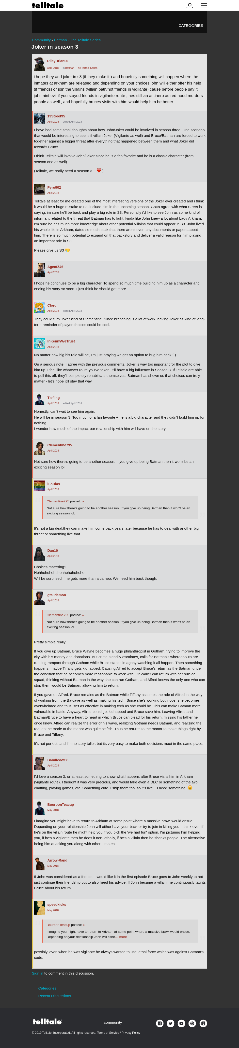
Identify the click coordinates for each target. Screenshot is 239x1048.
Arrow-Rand (57, 860)
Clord (52, 305)
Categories (190, 25)
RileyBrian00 (57, 61)
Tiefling (54, 398)
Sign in (37, 973)
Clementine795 (60, 445)
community (113, 1022)
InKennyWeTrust (61, 341)
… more (121, 937)
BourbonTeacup (61, 805)
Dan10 (53, 550)
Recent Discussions (54, 996)
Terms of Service (108, 1032)
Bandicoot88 (58, 760)
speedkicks (57, 904)
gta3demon (57, 595)
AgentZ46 (56, 267)
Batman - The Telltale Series (81, 68)
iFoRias (54, 484)
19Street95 (56, 116)
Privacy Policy (131, 1032)
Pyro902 (54, 187)
